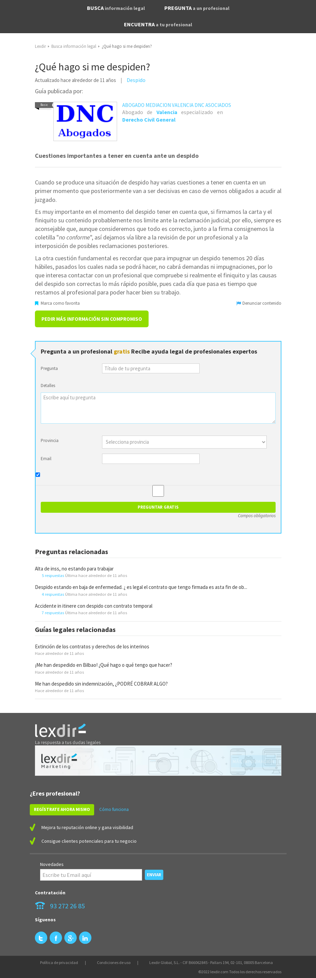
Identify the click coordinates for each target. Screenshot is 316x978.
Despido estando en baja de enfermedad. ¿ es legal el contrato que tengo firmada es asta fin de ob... (141, 587)
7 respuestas (53, 612)
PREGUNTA (196, 7)
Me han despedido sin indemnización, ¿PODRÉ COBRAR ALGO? (101, 683)
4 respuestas (53, 594)
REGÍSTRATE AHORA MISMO (62, 809)
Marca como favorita (57, 303)
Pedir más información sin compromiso (91, 319)
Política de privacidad (59, 962)
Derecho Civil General (149, 119)
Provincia (50, 440)
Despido (136, 80)
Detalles (48, 385)
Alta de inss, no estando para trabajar (74, 568)
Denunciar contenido (259, 303)
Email (46, 459)
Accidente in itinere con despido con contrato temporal (93, 606)
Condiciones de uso (113, 962)
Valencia (166, 112)
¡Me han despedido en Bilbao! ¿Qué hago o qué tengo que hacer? (103, 665)
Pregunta (49, 368)
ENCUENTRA (158, 24)
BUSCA (116, 7)
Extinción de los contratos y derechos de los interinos (92, 646)
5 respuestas (53, 575)
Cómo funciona (114, 809)
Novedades (52, 864)
